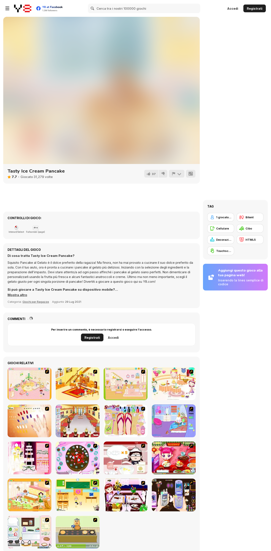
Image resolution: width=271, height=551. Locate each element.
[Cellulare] (220, 228)
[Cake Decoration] (78, 458)
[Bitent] (250, 217)
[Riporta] (176, 174)
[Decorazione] (220, 239)
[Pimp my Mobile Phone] (174, 495)
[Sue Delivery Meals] (174, 458)
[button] (17, 295)
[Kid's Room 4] (29, 383)
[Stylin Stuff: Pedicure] (125, 420)
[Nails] (29, 420)
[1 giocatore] (220, 217)
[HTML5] (250, 239)
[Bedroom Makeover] (174, 420)
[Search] (92, 8)
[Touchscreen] (220, 251)
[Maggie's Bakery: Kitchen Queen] (125, 458)
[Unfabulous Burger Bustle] (78, 420)
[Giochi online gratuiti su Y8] (23, 8)
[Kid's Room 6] (125, 383)
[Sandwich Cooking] (29, 532)
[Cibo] (250, 228)
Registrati (254, 8)
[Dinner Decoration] (125, 495)
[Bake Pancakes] (78, 532)
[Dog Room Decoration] (29, 495)
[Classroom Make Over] (78, 495)
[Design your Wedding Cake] (29, 458)
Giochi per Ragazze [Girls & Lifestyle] (35, 301)
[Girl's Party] (174, 383)
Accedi (232, 8)
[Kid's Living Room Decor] (78, 383)
